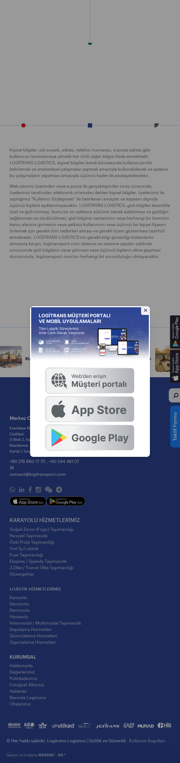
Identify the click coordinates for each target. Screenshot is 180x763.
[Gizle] (145, 310)
